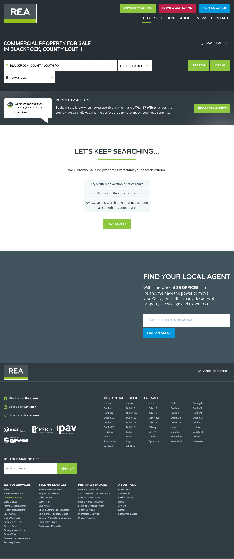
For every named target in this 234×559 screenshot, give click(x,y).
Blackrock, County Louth (34, 65)
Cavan (129, 392)
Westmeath (199, 430)
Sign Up (68, 457)
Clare (151, 392)
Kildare (196, 415)
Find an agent (214, 8)
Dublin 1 (108, 396)
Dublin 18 (176, 411)
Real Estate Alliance (61, 553)
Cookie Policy (93, 553)
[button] (170, 66)
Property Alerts (138, 8)
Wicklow (130, 434)
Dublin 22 (109, 415)
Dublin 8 (175, 401)
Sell (158, 18)
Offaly (196, 425)
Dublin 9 (197, 401)
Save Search (216, 43)
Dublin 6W (131, 401)
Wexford (108, 434)
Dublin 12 (153, 406)
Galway (152, 415)
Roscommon (110, 430)
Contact (219, 18)
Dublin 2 (130, 396)
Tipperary (153, 430)
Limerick (175, 420)
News (202, 18)
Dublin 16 (131, 411)
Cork (173, 392)
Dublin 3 (152, 396)
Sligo (128, 430)
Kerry (173, 415)
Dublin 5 (197, 396)
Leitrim (152, 420)
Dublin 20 (198, 411)
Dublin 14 (198, 406)
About (186, 18)
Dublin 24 (131, 415)
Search (199, 65)
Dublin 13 (176, 406)
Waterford (176, 430)
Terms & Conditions (119, 553)
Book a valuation (177, 8)
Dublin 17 (153, 411)
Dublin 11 (131, 406)
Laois (129, 420)
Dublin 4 (175, 396)
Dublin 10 (109, 406)
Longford (198, 420)
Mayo (129, 425)
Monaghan (176, 425)
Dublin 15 (109, 411)
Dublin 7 (152, 401)
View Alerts (22, 101)
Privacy (141, 553)
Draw (220, 65)
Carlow (107, 392)
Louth (107, 425)
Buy (146, 18)
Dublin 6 (108, 401)
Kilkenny (108, 420)
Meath (151, 425)
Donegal (197, 392)
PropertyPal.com (190, 553)
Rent (171, 18)
